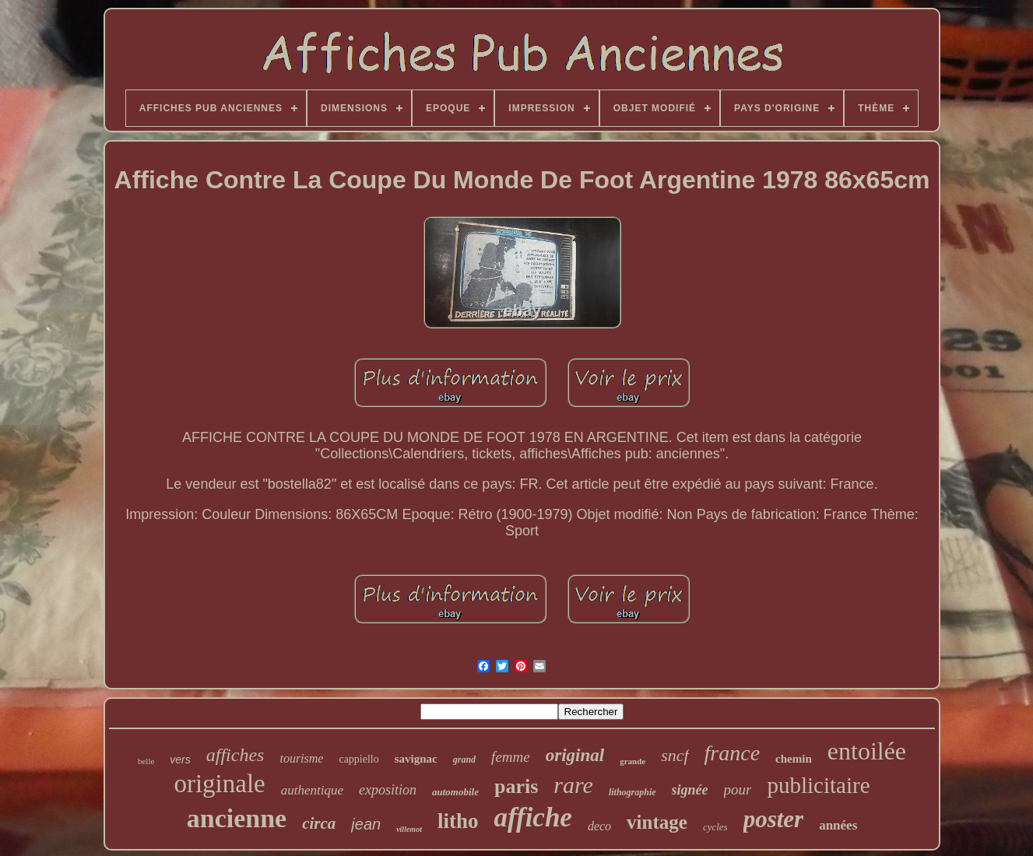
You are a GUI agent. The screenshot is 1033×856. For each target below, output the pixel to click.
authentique (312, 790)
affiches (235, 755)
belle (146, 761)
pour (738, 789)
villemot (409, 829)
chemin (793, 759)
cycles (715, 827)
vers (180, 759)
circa (319, 823)
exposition (387, 790)
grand (464, 759)
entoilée (866, 751)
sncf (674, 755)
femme (510, 757)
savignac (416, 759)
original (575, 755)
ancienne (236, 818)
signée (690, 790)
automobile (455, 792)
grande (632, 761)
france (732, 753)
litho (458, 821)
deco (599, 826)
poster (773, 819)
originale (219, 784)
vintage (657, 822)
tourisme (301, 758)
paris (516, 786)
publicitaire (818, 785)
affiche (532, 817)
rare (573, 785)
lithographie (632, 792)
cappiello (358, 759)
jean (366, 824)
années (838, 825)
